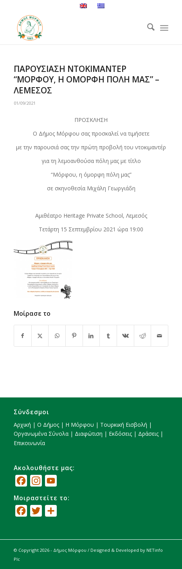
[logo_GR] (75, 28)
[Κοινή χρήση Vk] (125, 335)
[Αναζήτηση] (147, 28)
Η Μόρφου (79, 424)
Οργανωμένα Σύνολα (41, 433)
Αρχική (22, 424)
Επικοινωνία (29, 443)
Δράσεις (148, 433)
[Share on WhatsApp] (57, 335)
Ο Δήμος (48, 424)
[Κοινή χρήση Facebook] (22, 335)
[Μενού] (164, 28)
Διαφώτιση (89, 433)
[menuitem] (147, 28)
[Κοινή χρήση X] (40, 335)
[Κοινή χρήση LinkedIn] (91, 335)
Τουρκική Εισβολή (123, 424)
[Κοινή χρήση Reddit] (142, 335)
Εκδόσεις (120, 433)
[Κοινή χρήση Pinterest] (74, 335)
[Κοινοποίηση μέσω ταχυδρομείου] (159, 335)
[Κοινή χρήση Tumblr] (108, 335)
